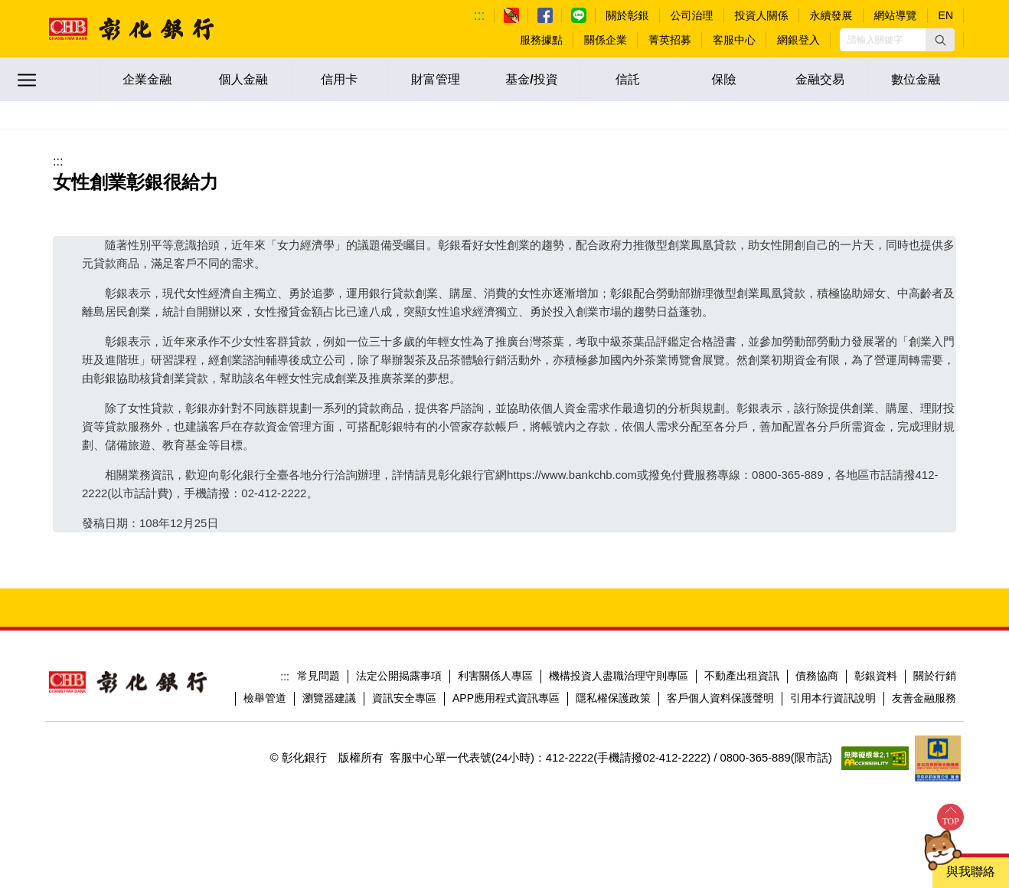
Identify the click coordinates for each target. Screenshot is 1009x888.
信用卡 (339, 79)
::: (479, 15)
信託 (628, 79)
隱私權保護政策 (613, 698)
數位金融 (915, 79)
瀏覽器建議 (329, 698)
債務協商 (816, 676)
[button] (940, 39)
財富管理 (435, 79)
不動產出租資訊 (741, 676)
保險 (724, 79)
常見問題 (318, 676)
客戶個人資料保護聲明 (720, 698)
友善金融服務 (924, 698)
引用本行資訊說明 (833, 698)
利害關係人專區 (495, 676)
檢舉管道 (264, 698)
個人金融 (243, 79)
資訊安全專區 (404, 698)
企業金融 (146, 79)
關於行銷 (934, 676)
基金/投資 (531, 79)
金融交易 (819, 79)
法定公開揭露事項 (399, 676)
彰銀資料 (875, 676)
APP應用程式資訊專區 (506, 698)
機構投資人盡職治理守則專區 (618, 676)
